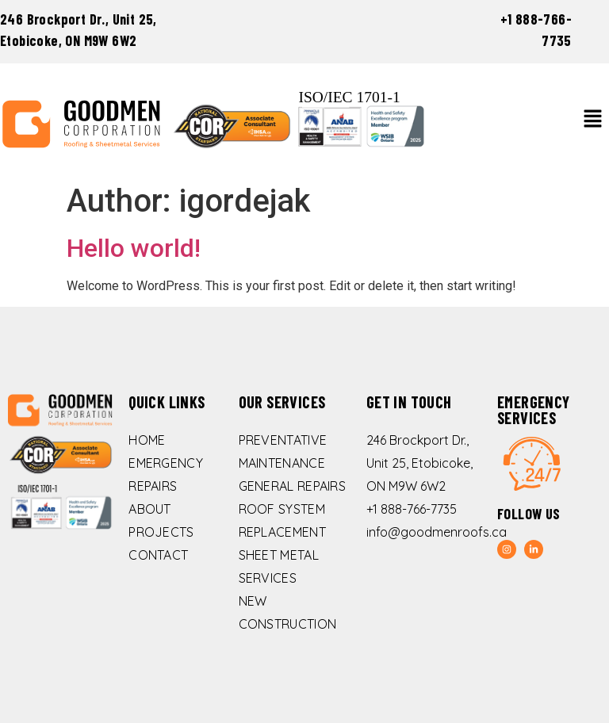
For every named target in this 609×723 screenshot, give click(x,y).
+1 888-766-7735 (411, 509)
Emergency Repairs (165, 474)
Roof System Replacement (282, 520)
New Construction (288, 612)
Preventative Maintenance (283, 451)
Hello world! (134, 248)
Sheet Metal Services (279, 566)
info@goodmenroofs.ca (436, 532)
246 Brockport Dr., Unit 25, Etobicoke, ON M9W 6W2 (419, 463)
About (149, 509)
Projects (160, 532)
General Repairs (293, 486)
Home (146, 440)
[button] (593, 119)
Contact (158, 555)
